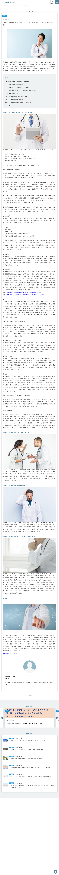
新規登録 (52, 3)
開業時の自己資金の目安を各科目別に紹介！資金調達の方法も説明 (24, 292)
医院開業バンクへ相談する (10, 654)
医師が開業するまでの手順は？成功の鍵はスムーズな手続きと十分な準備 (25, 295)
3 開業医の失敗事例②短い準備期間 (14, 99)
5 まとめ (7, 105)
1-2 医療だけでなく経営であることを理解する (18, 87)
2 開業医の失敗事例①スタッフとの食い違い (16, 96)
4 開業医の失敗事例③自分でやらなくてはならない (18, 102)
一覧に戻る (30, 695)
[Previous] (2, 718)
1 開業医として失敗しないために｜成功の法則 (17, 81)
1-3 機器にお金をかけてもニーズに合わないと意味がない (21, 90)
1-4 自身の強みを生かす (12, 93)
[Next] (57, 718)
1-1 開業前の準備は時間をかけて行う (16, 84)
